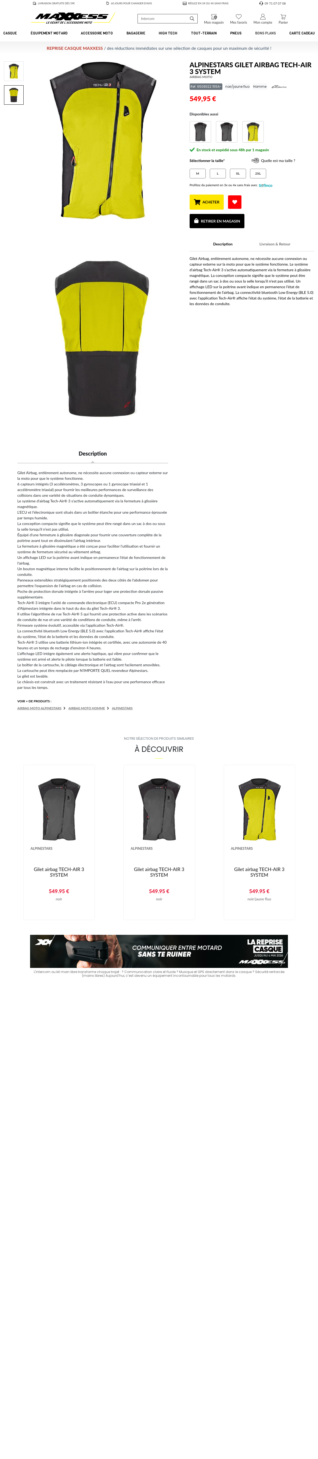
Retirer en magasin (217, 220)
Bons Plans (265, 33)
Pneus (235, 33)
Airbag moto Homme (86, 708)
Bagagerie (136, 33)
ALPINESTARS (122, 708)
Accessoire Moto (97, 33)
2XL (258, 173)
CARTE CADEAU (302, 33)
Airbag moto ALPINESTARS (39, 708)
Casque (10, 33)
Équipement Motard (49, 33)
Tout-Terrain (204, 33)
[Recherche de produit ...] (162, 18)
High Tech (168, 33)
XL (238, 173)
